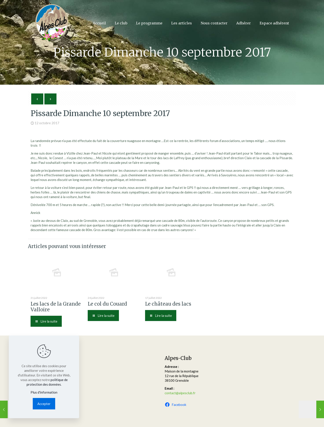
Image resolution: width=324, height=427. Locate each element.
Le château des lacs (168, 304)
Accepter (44, 404)
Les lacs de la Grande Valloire (56, 307)
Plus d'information (44, 392)
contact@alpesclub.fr (180, 393)
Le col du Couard (107, 304)
